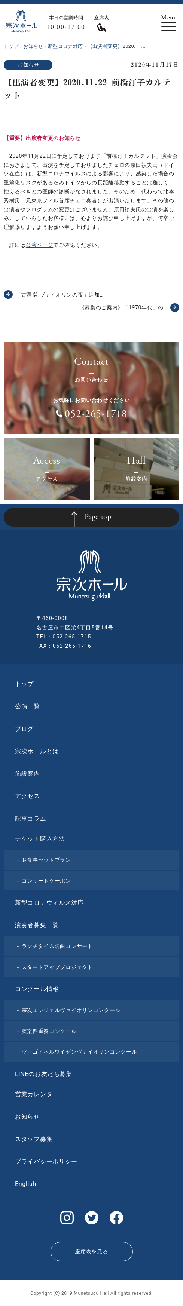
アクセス (27, 796)
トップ (24, 683)
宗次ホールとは (37, 751)
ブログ (24, 728)
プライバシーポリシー (46, 1161)
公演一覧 (27, 706)
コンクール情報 (37, 989)
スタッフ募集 (33, 1139)
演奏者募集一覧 (37, 925)
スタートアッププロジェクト (57, 967)
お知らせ (29, 65)
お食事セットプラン (46, 860)
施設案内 (27, 773)
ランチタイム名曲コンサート (57, 946)
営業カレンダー (37, 1094)
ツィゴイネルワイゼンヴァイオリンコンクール (79, 1052)
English (25, 1183)
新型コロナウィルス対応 (49, 902)
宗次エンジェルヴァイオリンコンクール (71, 1010)
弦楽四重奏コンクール (49, 1031)
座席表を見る (91, 1251)
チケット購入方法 (40, 838)
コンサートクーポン (46, 881)
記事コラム (30, 818)
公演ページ (40, 245)
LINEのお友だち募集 (43, 1073)
